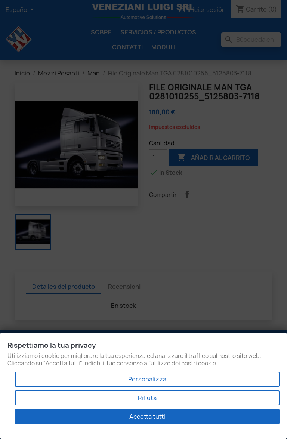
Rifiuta (147, 398)
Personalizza (147, 379)
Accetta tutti (147, 416)
